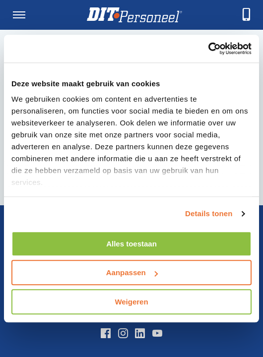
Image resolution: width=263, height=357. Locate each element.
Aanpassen (132, 272)
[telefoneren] (246, 15)
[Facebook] (106, 333)
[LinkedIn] (140, 333)
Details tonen (208, 213)
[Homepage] (134, 14)
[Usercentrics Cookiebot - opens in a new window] (208, 48)
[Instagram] (123, 333)
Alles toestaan (131, 243)
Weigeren (131, 302)
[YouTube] (157, 333)
